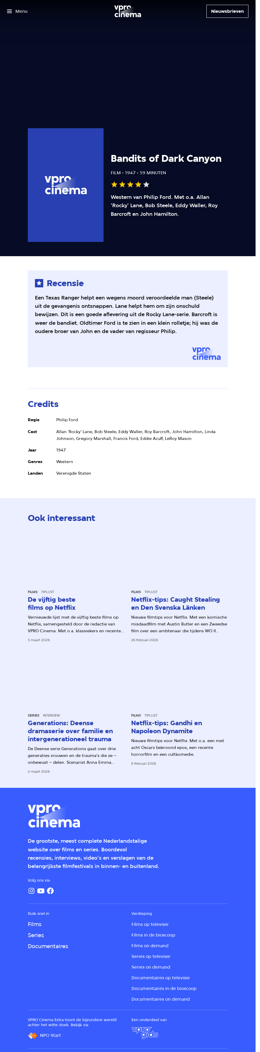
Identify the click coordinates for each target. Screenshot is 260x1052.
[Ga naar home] (127, 11)
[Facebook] (50, 890)
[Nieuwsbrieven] (227, 11)
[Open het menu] (17, 11)
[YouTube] (40, 890)
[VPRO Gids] (144, 1033)
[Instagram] (31, 890)
